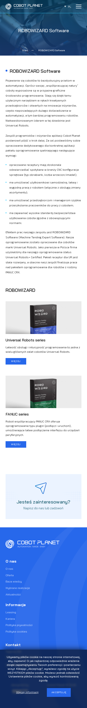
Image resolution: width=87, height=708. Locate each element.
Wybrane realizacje (18, 588)
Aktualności (13, 594)
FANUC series (17, 414)
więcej (16, 361)
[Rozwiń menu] (78, 6)
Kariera (10, 618)
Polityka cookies (16, 631)
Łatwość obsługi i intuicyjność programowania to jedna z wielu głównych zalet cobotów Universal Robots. (43, 349)
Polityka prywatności (19, 625)
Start (25, 50)
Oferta (10, 575)
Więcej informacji (27, 692)
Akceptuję (59, 692)
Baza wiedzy (14, 581)
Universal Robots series (25, 340)
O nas (9, 568)
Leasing (11, 612)
